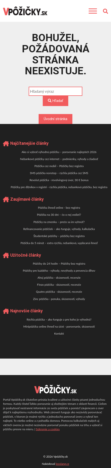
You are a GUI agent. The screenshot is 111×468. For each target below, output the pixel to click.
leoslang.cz (62, 463)
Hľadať (55, 101)
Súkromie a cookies (48, 429)
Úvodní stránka (55, 119)
